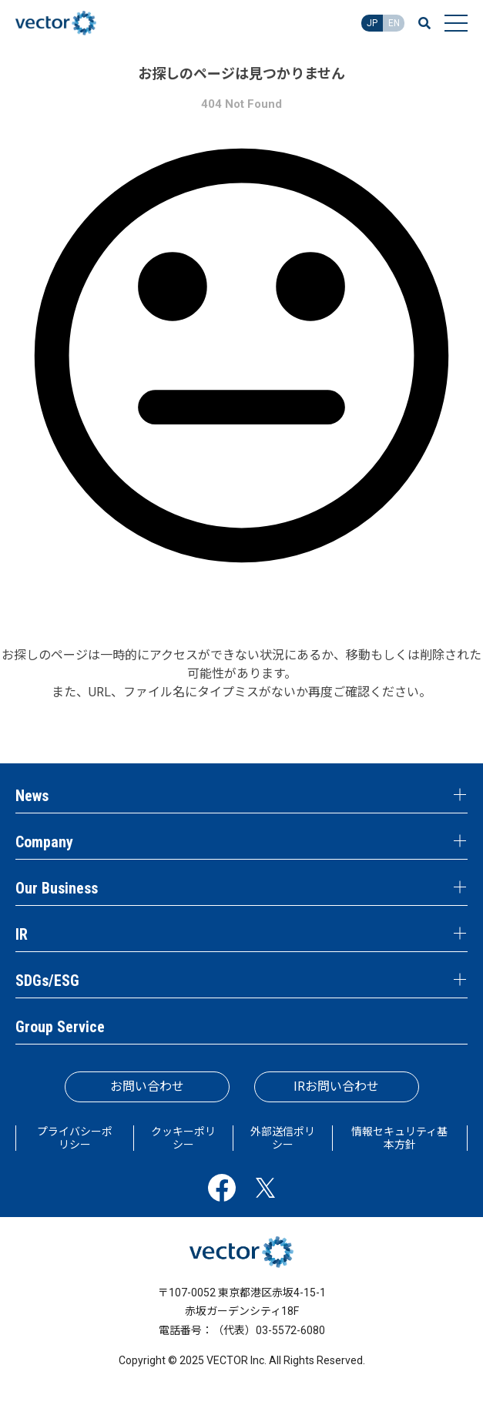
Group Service (60, 1027)
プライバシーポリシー (74, 1138)
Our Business (56, 888)
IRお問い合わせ (336, 1086)
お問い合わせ (147, 1086)
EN (394, 23)
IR (21, 934)
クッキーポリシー (183, 1138)
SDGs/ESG (47, 980)
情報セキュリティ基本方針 (399, 1138)
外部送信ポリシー (282, 1138)
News (32, 795)
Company (44, 842)
